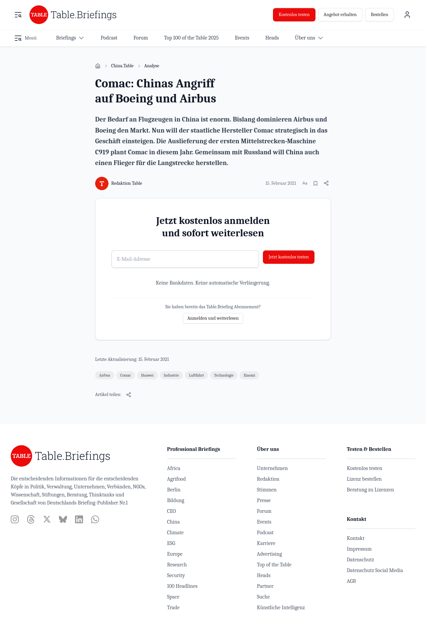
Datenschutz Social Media (375, 570)
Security (176, 575)
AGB (351, 581)
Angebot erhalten (340, 14)
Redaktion (268, 479)
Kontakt (356, 538)
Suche (263, 597)
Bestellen (379, 14)
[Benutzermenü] (407, 14)
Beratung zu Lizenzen (370, 490)
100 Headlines (182, 586)
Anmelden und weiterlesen (212, 318)
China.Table (122, 66)
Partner (265, 586)
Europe (175, 554)
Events (264, 522)
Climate (175, 533)
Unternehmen (272, 468)
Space (173, 597)
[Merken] (315, 183)
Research (177, 565)
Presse (264, 500)
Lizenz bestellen (364, 479)
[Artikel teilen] (326, 183)
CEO (171, 511)
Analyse (151, 66)
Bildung (175, 500)
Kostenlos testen (294, 14)
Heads (263, 575)
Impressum (359, 549)
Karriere (266, 543)
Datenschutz (360, 560)
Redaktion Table (126, 183)
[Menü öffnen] (18, 14)
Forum (264, 511)
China (173, 522)
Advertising (269, 554)
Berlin (174, 490)
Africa (174, 468)
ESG (171, 543)
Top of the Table (274, 565)
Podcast (265, 533)
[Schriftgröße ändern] (304, 183)
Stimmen (267, 490)
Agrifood (176, 479)
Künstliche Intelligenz (281, 608)
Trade (173, 608)
